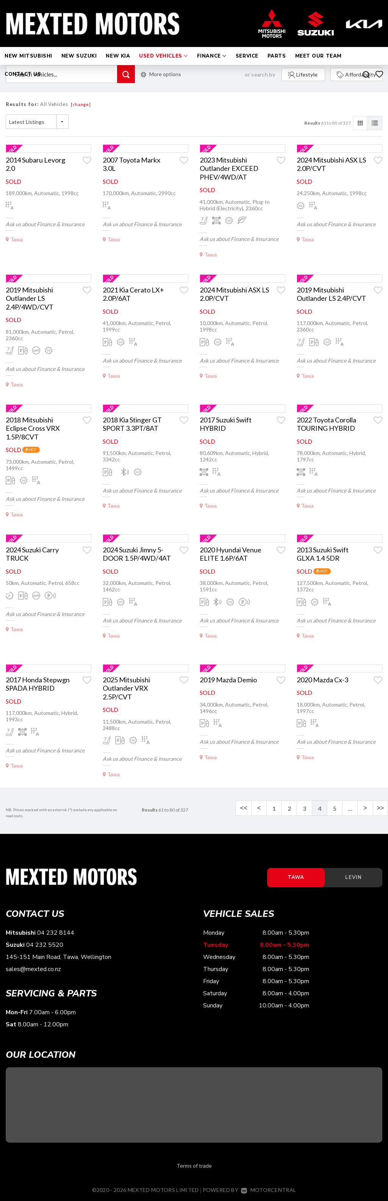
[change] (81, 104)
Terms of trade (194, 1165)
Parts (277, 48)
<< (244, 808)
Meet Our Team (318, 48)
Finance (212, 48)
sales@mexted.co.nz (33, 969)
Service (247, 48)
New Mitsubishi (28, 48)
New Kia (118, 48)
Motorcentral (268, 1190)
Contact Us (23, 66)
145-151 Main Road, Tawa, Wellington (58, 957)
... (350, 808)
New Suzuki (79, 48)
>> (380, 808)
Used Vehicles (163, 48)
